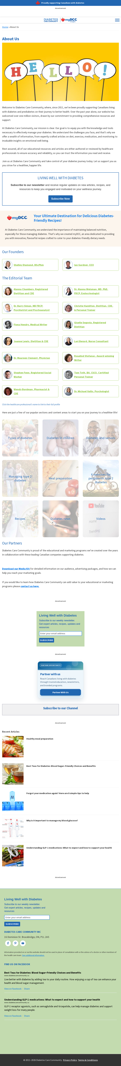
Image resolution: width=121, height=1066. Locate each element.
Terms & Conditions (88, 1060)
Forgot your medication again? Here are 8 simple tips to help (57, 793)
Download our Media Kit (16, 568)
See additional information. (33, 955)
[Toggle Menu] (117, 20)
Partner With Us (61, 692)
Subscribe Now (60, 198)
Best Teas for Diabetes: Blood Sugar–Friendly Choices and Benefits (61, 766)
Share (27, 988)
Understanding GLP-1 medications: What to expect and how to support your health (69, 847)
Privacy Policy (70, 1060)
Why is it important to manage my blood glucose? (52, 820)
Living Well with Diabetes (58, 615)
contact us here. (30, 586)
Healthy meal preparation (39, 738)
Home (5, 27)
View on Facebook (12, 988)
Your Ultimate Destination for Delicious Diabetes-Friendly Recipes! (74, 218)
